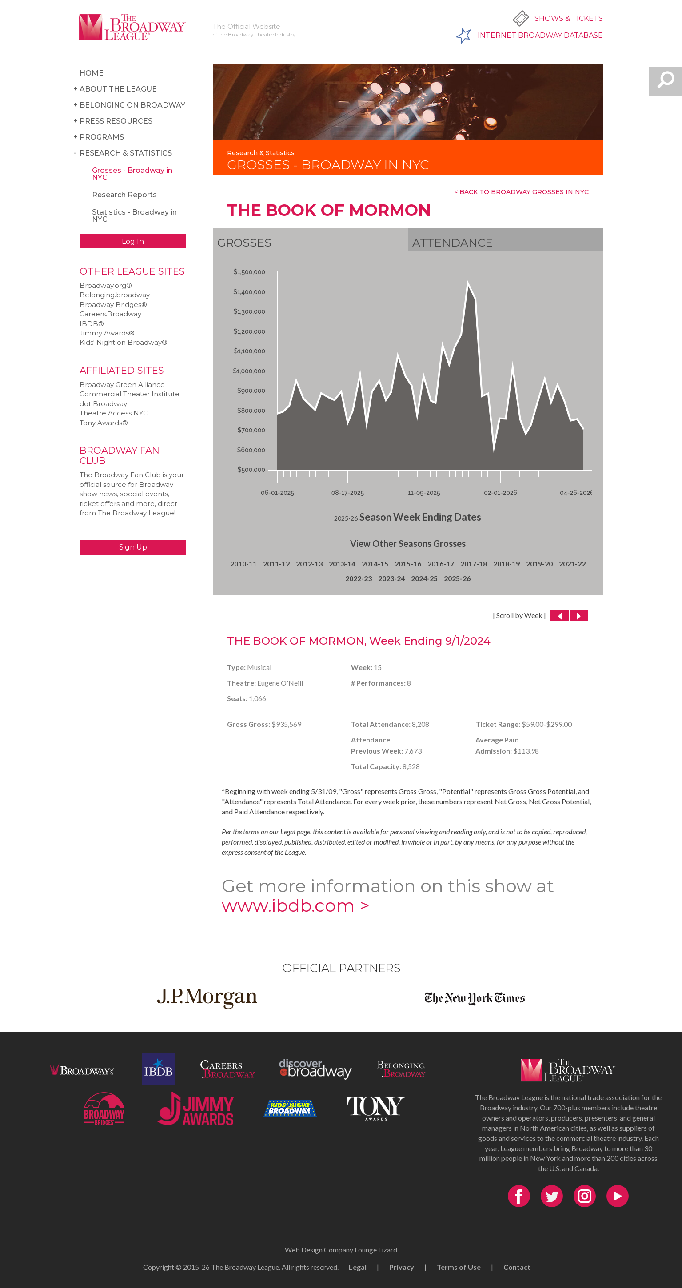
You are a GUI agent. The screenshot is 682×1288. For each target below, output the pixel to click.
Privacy (401, 1267)
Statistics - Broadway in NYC (134, 215)
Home (92, 73)
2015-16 (408, 563)
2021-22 (572, 563)
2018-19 (506, 563)
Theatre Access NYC (114, 413)
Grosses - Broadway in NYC (132, 174)
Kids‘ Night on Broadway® (124, 342)
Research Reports (124, 195)
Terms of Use (459, 1267)
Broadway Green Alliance (122, 384)
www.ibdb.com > (296, 905)
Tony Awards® (104, 423)
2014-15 (375, 563)
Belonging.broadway (115, 295)
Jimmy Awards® (107, 333)
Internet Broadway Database (540, 35)
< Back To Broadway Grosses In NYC (521, 192)
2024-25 (424, 578)
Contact (516, 1267)
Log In (133, 241)
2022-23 (358, 578)
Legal (358, 1267)
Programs (102, 137)
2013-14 (342, 563)
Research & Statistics (126, 153)
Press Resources (116, 121)
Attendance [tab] (452, 242)
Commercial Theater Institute (129, 394)
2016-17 (440, 563)
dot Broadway (103, 403)
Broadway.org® (106, 285)
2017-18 (473, 563)
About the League (118, 89)
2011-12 (276, 563)
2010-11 (243, 563)
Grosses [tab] (244, 242)
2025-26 (457, 578)
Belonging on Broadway (132, 105)
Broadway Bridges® (113, 304)
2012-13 (309, 563)
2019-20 (539, 563)
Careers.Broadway (110, 314)
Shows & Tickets (568, 18)
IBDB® (92, 323)
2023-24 (391, 578)
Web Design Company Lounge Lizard (341, 1249)
